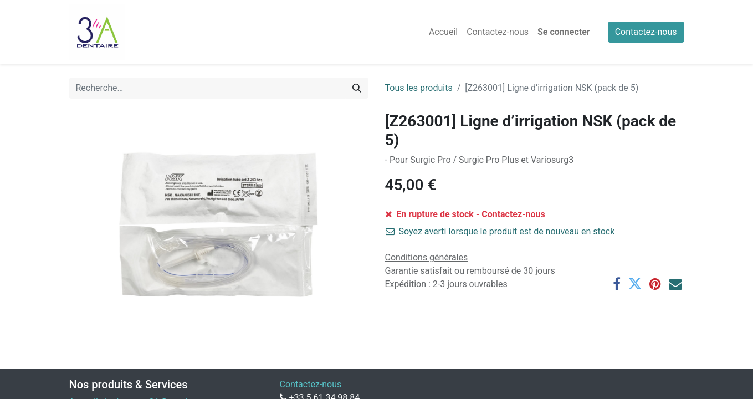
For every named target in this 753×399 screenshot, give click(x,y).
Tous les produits (419, 88)
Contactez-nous (646, 32)
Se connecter (563, 32)
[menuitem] (443, 32)
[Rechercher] (356, 88)
